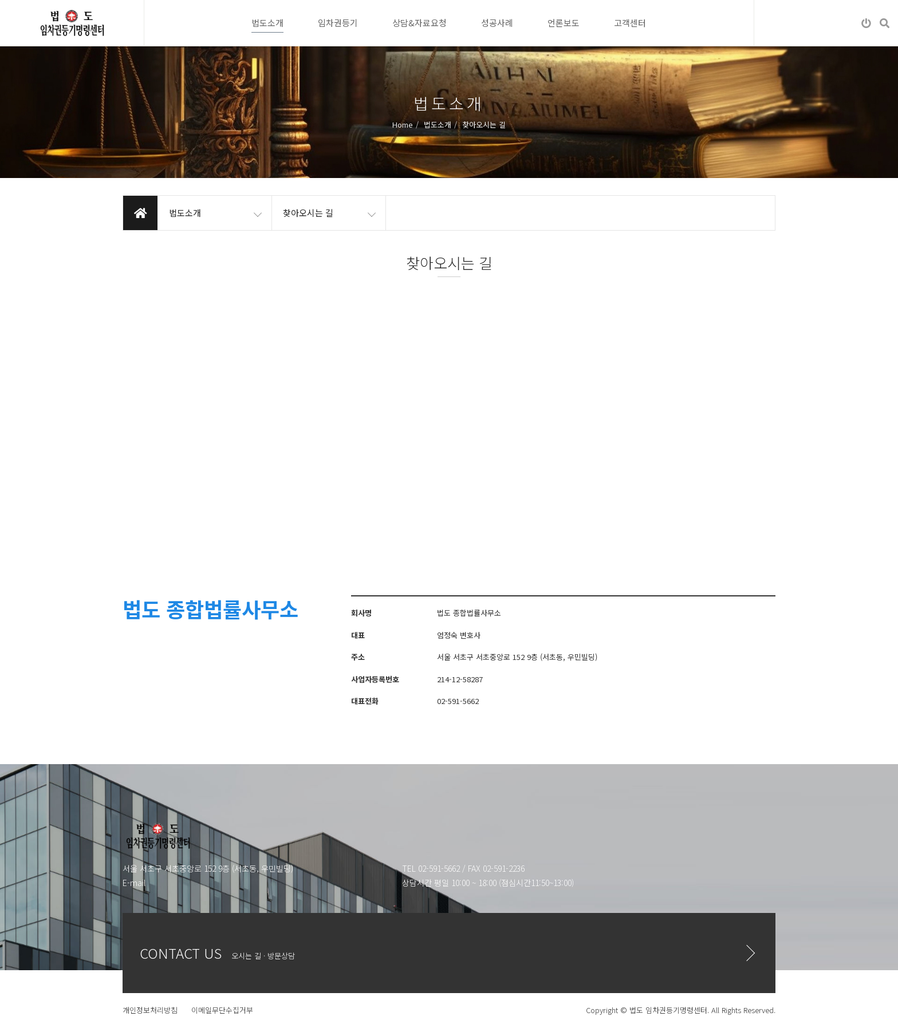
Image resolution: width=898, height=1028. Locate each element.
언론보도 (564, 23)
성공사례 (497, 23)
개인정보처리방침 (150, 1010)
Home (402, 123)
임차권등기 (338, 23)
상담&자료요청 (419, 23)
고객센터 (630, 23)
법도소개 (267, 23)
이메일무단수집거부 (222, 1010)
